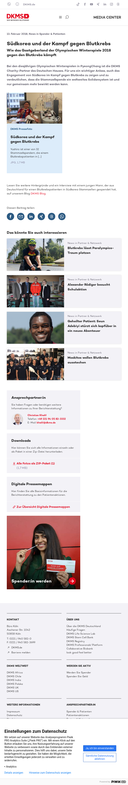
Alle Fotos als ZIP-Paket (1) (34, 466)
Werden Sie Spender (78, 672)
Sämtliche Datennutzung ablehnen (100, 757)
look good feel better (79, 652)
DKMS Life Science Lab (80, 633)
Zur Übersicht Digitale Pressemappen (41, 507)
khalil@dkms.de (46, 422)
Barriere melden (18, 652)
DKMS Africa (15, 672)
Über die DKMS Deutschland (83, 626)
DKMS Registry (75, 641)
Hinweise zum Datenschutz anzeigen (50, 772)
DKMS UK (13, 687)
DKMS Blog (38, 193)
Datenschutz (14, 715)
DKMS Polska (15, 683)
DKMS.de (29, 4)
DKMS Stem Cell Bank (79, 637)
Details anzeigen (13, 772)
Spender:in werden (43, 552)
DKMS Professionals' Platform (84, 645)
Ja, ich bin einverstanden (100, 748)
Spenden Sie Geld (77, 676)
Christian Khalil (37, 415)
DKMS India (14, 680)
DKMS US (13, 691)
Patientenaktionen (77, 715)
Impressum (13, 711)
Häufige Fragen (75, 629)
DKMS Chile (14, 676)
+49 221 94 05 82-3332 (51, 418)
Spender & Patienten (79, 711)
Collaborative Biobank (79, 648)
